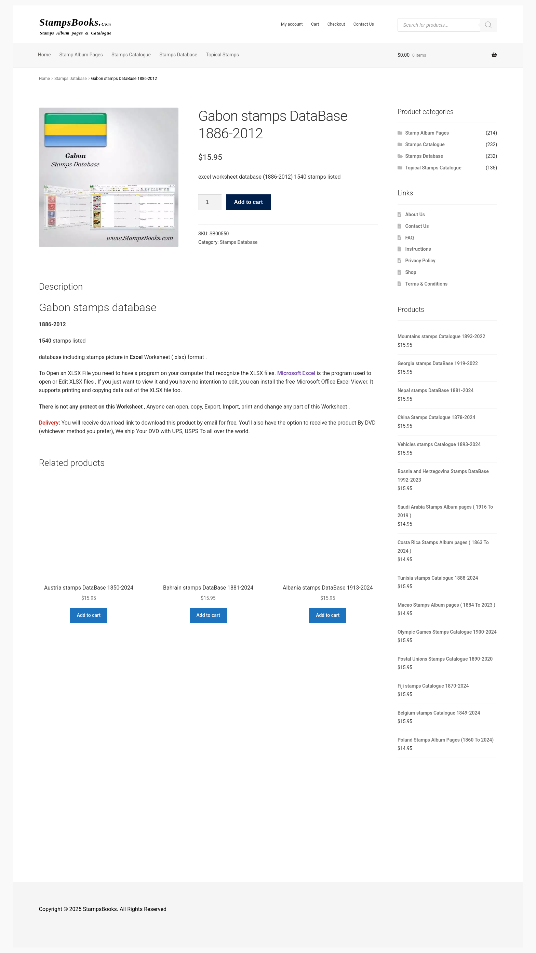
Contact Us (363, 24)
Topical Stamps (222, 54)
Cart (315, 24)
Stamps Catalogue (131, 54)
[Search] (488, 25)
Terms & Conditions (426, 284)
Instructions (418, 249)
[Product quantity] (210, 202)
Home (44, 54)
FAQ (409, 237)
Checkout (336, 24)
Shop (410, 272)
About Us (415, 214)
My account (292, 24)
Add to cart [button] (88, 615)
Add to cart (248, 202)
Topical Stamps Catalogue (433, 167)
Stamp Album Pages (81, 54)
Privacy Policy (420, 260)
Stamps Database (178, 54)
